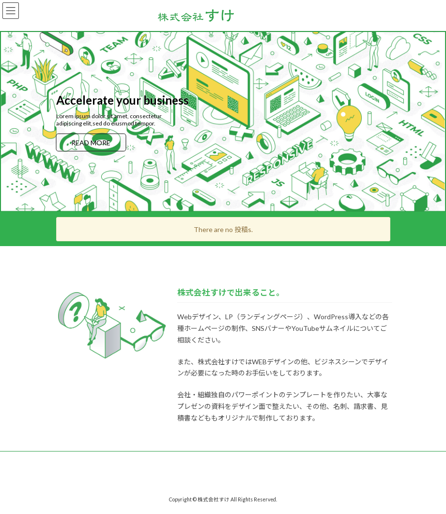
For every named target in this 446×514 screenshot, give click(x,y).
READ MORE (90, 142)
